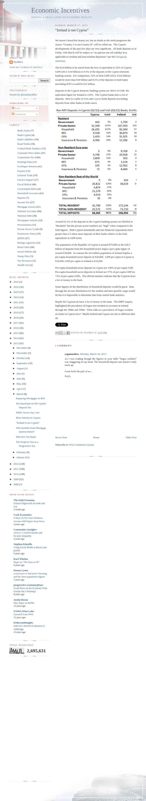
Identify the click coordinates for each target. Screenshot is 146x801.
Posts (16, 108)
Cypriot (97, 98)
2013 (16, 343)
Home (96, 437)
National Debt (24, 215)
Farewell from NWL (24, 614)
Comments (19, 114)
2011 (16, 468)
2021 (16, 302)
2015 (16, 333)
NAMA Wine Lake (24, 611)
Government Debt (26, 188)
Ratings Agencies (26, 242)
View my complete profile (26, 67)
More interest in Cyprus (28, 417)
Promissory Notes (26, 233)
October (21, 358)
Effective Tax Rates (26, 436)
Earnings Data (24, 161)
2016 (16, 327)
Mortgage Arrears (26, 206)
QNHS (20, 238)
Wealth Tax (23, 265)
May (19, 383)
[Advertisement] (25, 719)
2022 (16, 297)
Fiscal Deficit (24, 184)
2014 (16, 338)
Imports (21, 197)
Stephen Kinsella (23, 544)
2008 (16, 484)
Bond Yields (23, 143)
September (22, 363)
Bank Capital (24, 135)
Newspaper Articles (27, 220)
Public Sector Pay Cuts (27, 412)
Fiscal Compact (25, 179)
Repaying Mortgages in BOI (30, 398)
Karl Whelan (21, 558)
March (20, 394)
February (21, 452)
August (21, 368)
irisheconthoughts (23, 622)
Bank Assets (23, 130)
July (19, 373)
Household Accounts (28, 193)
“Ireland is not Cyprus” (28, 422)
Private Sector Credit (28, 229)
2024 (16, 286)
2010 (16, 474)
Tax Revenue (24, 260)
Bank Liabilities (25, 139)
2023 (16, 292)
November (22, 352)
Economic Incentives (60, 10)
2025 (16, 281)
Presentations (24, 224)
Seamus (18, 62)
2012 (16, 463)
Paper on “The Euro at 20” (26, 562)
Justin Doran (21, 599)
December (22, 347)
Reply (68, 376)
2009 (16, 479)
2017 (16, 322)
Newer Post (61, 437)
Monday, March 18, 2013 (93, 353)
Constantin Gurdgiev (25, 529)
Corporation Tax (25, 157)
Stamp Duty (23, 256)
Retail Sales (23, 247)
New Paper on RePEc (24, 603)
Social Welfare (24, 251)
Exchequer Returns (27, 166)
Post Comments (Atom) (81, 444)
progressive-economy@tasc (28, 584)
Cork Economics (23, 514)
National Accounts (26, 211)
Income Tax (23, 202)
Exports (21, 170)
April (20, 388)
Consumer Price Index (28, 152)
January (21, 457)
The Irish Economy (24, 500)
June (19, 378)
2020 (16, 307)
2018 (16, 317)
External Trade (25, 175)
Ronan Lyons (21, 570)
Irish (86, 98)
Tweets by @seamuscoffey (23, 94)
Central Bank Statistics (29, 148)
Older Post (131, 437)
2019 (16, 312)
